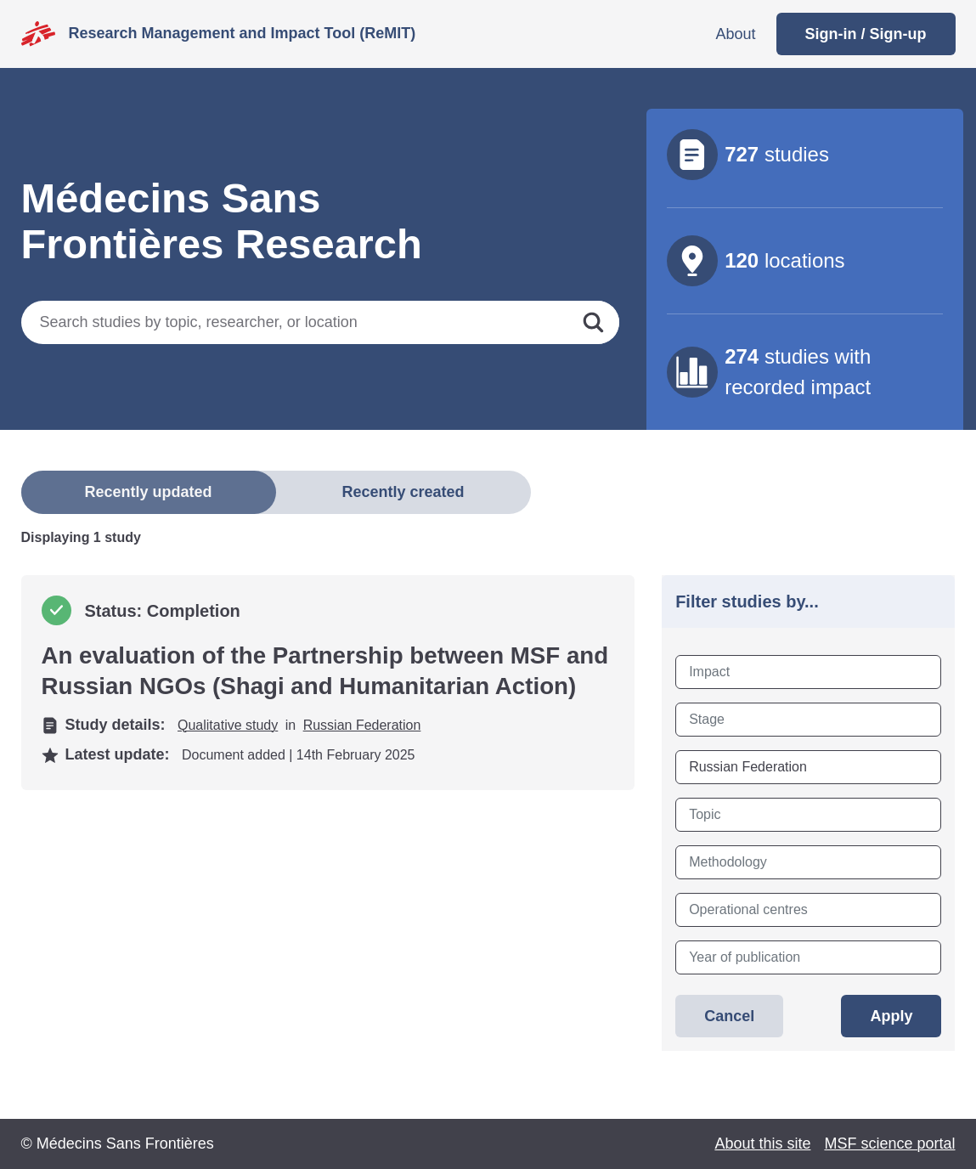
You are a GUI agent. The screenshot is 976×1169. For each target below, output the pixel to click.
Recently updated (148, 491)
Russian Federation (362, 725)
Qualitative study (228, 725)
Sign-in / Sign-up (866, 33)
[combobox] (808, 672)
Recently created (402, 491)
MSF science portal (889, 1143)
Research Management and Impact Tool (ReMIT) (242, 33)
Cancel (729, 1016)
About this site (762, 1143)
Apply (891, 1016)
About (735, 33)
